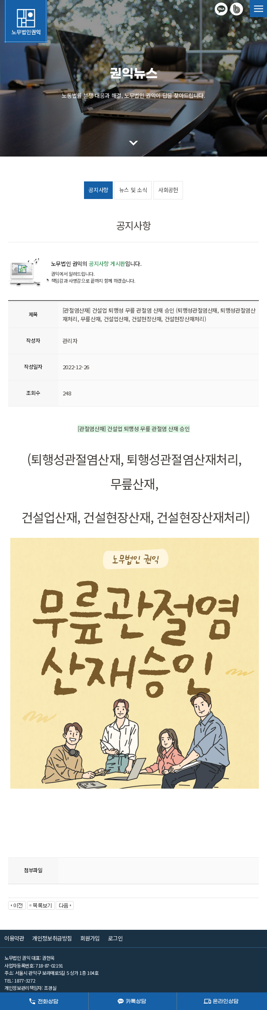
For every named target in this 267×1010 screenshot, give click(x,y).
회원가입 (90, 938)
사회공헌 (168, 190)
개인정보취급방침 (52, 938)
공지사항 (98, 190)
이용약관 (14, 938)
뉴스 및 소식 (133, 190)
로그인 (115, 938)
